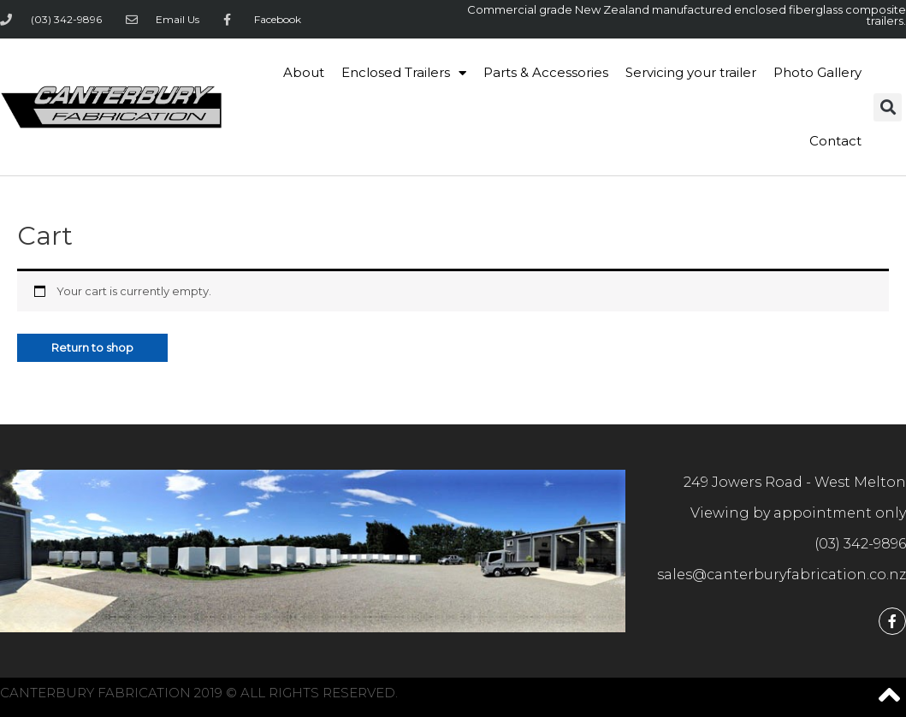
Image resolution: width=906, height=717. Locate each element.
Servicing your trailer (690, 72)
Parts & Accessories (545, 72)
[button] (887, 107)
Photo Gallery (817, 72)
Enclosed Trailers (403, 73)
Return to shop (92, 347)
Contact (835, 141)
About (303, 72)
